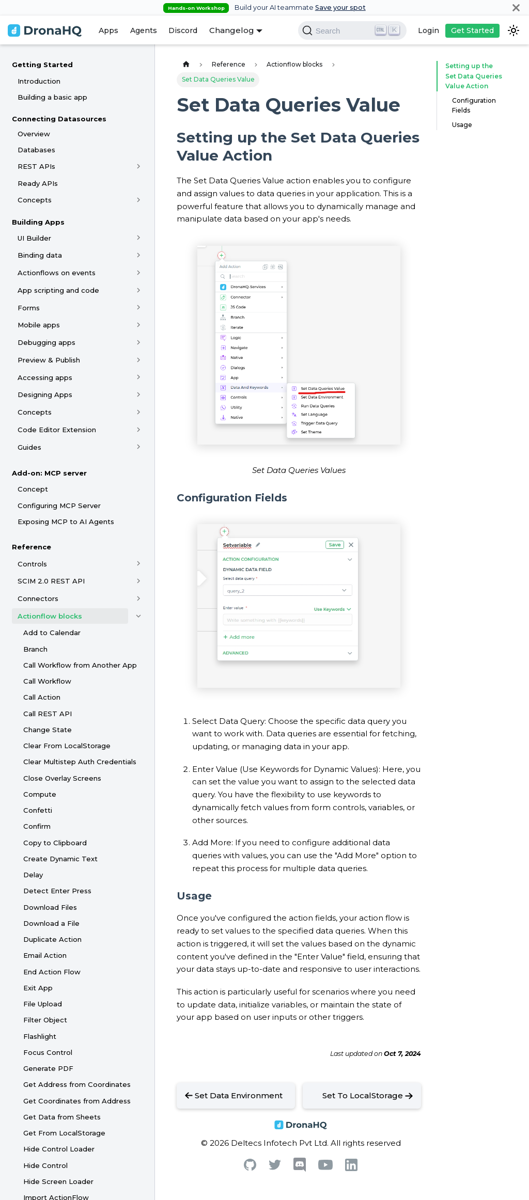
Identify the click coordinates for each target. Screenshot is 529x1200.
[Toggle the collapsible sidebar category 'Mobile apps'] (138, 325)
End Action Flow (52, 972)
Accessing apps (45, 377)
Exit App (38, 988)
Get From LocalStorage (64, 1133)
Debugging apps (46, 342)
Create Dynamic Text (60, 859)
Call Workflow (47, 681)
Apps (108, 30)
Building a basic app (52, 97)
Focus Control (47, 1052)
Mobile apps (39, 325)
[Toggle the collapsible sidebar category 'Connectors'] (138, 598)
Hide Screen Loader (58, 1181)
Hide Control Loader (59, 1149)
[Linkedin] (351, 1168)
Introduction (39, 81)
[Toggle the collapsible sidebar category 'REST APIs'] (138, 166)
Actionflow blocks (50, 616)
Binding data (40, 255)
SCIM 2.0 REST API (51, 581)
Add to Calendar (52, 632)
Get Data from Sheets (62, 1117)
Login (428, 30)
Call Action (41, 697)
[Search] (352, 30)
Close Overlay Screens (62, 778)
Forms (29, 308)
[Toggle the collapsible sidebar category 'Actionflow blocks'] (138, 616)
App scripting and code (58, 290)
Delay (33, 875)
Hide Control (45, 1165)
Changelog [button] (231, 30)
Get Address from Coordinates (77, 1084)
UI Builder (34, 238)
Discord (182, 30)
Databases (36, 150)
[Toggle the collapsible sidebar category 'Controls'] (138, 564)
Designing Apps (45, 394)
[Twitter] (275, 1167)
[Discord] (299, 1169)
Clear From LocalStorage (67, 745)
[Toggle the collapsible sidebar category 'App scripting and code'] (138, 290)
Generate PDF (48, 1068)
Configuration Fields (474, 106)
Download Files (50, 907)
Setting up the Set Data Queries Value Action (473, 76)
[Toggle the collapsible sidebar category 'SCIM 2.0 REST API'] (138, 581)
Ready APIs (38, 183)
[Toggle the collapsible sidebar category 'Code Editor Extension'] (138, 429)
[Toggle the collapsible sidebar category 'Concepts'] (138, 200)
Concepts (35, 200)
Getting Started (42, 64)
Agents (143, 30)
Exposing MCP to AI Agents (66, 521)
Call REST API (47, 713)
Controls (32, 564)
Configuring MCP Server (59, 505)
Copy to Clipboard (55, 843)
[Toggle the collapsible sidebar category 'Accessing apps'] (138, 377)
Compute (39, 794)
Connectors (38, 598)
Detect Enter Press (57, 891)
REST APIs (36, 166)
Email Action (45, 955)
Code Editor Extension (57, 429)
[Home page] (186, 64)
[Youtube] (325, 1167)
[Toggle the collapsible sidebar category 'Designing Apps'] (138, 394)
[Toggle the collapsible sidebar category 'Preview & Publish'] (138, 360)
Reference (31, 547)
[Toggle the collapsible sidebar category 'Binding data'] (138, 255)
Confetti (37, 810)
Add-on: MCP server (49, 473)
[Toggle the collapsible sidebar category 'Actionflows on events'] (138, 272)
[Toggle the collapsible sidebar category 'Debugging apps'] (138, 342)
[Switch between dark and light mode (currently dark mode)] (513, 30)
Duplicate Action (52, 939)
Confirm (37, 826)
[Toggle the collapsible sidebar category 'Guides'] (138, 447)
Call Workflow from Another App (80, 665)
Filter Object (45, 1020)
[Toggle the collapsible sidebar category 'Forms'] (138, 307)
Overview (34, 134)
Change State (47, 729)
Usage (462, 125)
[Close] (516, 7)
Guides (29, 447)
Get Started (472, 30)
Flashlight (39, 1036)
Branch (35, 649)
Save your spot (340, 7)
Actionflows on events (57, 273)
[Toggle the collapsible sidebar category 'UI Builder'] (138, 238)
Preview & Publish (49, 360)
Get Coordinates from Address (77, 1101)
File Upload (42, 1004)
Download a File (51, 923)
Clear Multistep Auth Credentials (79, 761)
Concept (33, 489)
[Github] (250, 1168)
